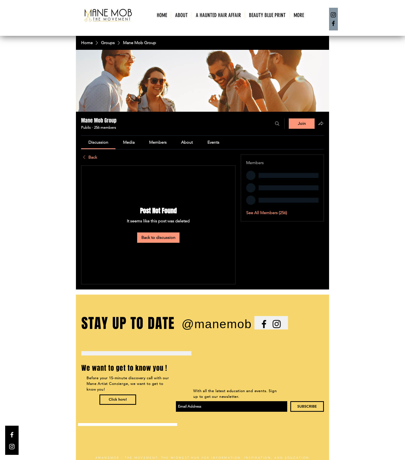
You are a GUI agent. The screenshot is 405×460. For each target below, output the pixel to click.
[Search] (277, 123)
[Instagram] (333, 14)
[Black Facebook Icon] (264, 324)
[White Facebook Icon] (11, 434)
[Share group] (321, 123)
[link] (98, 142)
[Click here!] (117, 399)
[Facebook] (333, 23)
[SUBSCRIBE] (307, 406)
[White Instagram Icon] (11, 446)
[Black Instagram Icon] (276, 324)
